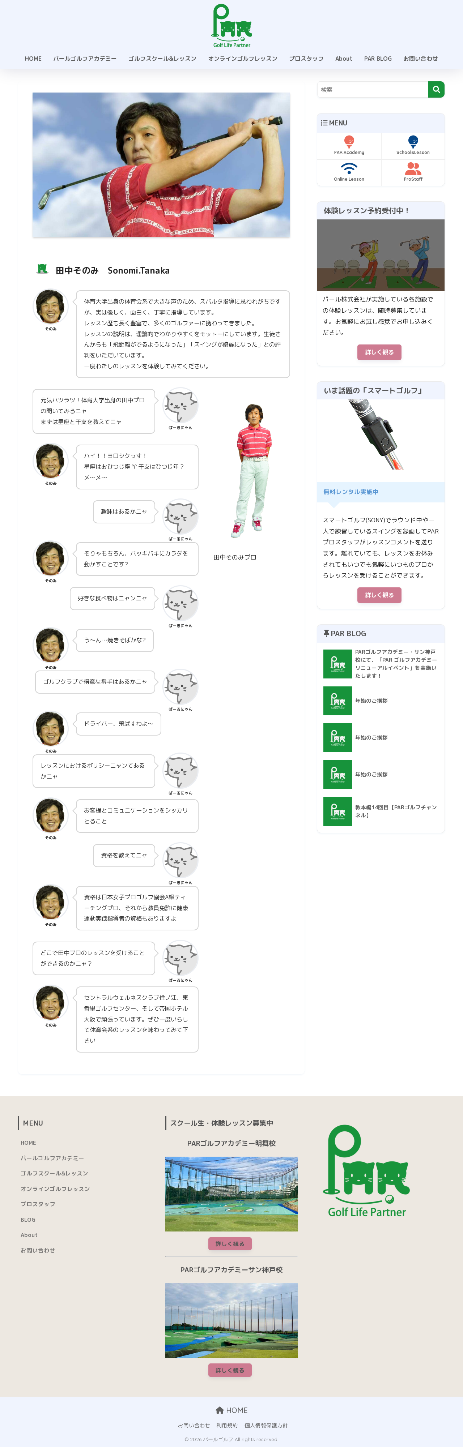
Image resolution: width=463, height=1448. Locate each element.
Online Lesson (349, 172)
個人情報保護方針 (266, 1426)
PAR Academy (349, 145)
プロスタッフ (306, 59)
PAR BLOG (378, 59)
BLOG (28, 1221)
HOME (33, 59)
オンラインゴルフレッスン (242, 59)
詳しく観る (379, 352)
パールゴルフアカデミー (85, 59)
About (344, 59)
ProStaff (413, 172)
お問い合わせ (420, 59)
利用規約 (227, 1426)
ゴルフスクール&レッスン (162, 59)
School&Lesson (413, 145)
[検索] (436, 89)
